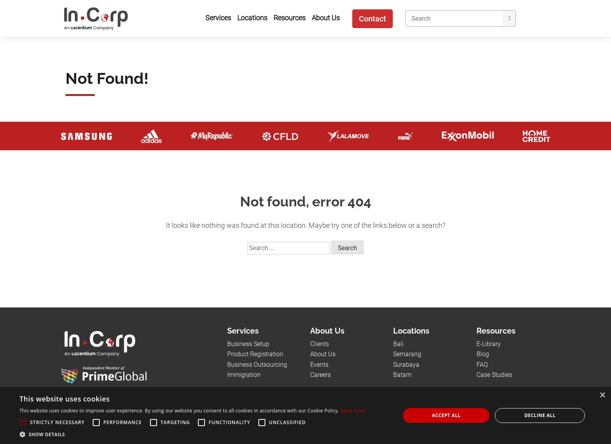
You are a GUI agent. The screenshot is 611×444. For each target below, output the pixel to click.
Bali (398, 344)
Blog (483, 354)
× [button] (602, 395)
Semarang (407, 354)
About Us (323, 354)
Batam (402, 374)
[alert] (305, 415)
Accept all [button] (446, 415)
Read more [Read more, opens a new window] (352, 410)
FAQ (482, 364)
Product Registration (255, 354)
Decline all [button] (540, 415)
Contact (372, 18)
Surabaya (406, 364)
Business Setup (248, 344)
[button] (192, 434)
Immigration (244, 374)
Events (319, 364)
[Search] (454, 18)
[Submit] (509, 18)
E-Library (489, 344)
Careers (320, 374)
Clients (319, 344)
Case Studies (494, 374)
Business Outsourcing (257, 364)
